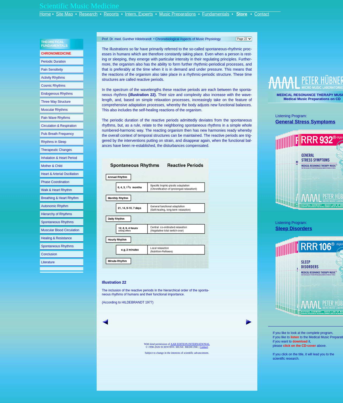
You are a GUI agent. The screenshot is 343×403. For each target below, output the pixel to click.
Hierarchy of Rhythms (56, 214)
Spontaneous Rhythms (57, 222)
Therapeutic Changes (56, 150)
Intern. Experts (139, 14)
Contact (261, 14)
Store (241, 14)
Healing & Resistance (56, 238)
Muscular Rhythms (54, 110)
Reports (111, 14)
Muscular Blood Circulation (60, 230)
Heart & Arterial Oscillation (60, 174)
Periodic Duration (53, 61)
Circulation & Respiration (59, 126)
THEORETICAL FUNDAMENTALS (54, 44)
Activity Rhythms (53, 77)
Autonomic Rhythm (54, 206)
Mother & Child (51, 166)
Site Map (64, 14)
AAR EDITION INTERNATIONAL (190, 344)
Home (45, 14)
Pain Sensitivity (52, 69)
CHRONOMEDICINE (56, 53)
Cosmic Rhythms (53, 86)
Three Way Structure (56, 102)
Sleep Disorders (294, 228)
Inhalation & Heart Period (59, 158)
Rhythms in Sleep (53, 142)
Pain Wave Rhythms (55, 118)
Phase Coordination (55, 182)
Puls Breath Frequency (57, 134)
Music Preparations (177, 14)
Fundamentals (215, 14)
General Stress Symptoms (306, 121)
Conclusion (49, 254)
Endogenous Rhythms (57, 94)
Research (88, 14)
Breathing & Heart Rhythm (60, 198)
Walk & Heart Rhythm (56, 190)
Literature (48, 262)
